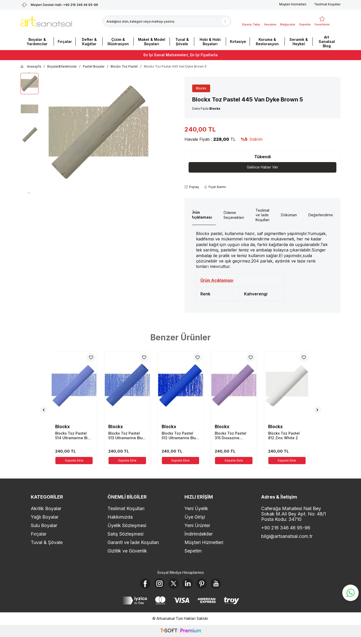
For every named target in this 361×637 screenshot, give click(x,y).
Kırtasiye (238, 41)
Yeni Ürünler (197, 525)
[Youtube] (216, 583)
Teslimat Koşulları (327, 4)
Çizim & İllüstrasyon (118, 41)
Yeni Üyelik (196, 508)
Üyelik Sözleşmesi (127, 525)
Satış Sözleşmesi (125, 534)
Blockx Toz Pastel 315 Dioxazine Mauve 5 (230, 435)
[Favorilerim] (322, 21)
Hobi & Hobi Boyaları (210, 41)
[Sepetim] (305, 21)
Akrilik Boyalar (46, 508)
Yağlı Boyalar (44, 517)
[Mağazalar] (287, 21)
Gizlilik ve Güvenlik (127, 551)
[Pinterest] (202, 583)
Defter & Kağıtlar (89, 41)
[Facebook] (145, 583)
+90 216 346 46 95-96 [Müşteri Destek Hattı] (59, 4)
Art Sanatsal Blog (327, 41)
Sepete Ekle (74, 460)
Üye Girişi (194, 517)
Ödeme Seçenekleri (233, 215)
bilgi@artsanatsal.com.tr (287, 536)
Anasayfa (31, 66)
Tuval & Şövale (182, 41)
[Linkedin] (187, 583)
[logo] (46, 21)
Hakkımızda (120, 517)
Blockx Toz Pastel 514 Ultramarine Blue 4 (73, 435)
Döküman (289, 215)
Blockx (201, 88)
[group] (98, 134)
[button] (29, 72)
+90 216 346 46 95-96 (285, 527)
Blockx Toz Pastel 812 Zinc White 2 (284, 435)
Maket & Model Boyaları (151, 41)
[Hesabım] (270, 21)
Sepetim (193, 551)
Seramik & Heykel (298, 41)
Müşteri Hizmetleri (292, 4)
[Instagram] (159, 583)
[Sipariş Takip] (251, 21)
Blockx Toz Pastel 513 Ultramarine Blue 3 (126, 435)
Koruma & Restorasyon (267, 41)
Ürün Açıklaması (201, 214)
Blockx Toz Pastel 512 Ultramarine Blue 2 (180, 435)
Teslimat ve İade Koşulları (262, 215)
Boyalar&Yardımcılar (62, 66)
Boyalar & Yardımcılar (37, 41)
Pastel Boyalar (93, 66)
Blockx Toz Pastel (124, 66)
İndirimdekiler (198, 534)
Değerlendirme (321, 215)
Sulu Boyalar (44, 525)
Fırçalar (65, 41)
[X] (173, 583)
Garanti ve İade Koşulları (133, 542)
